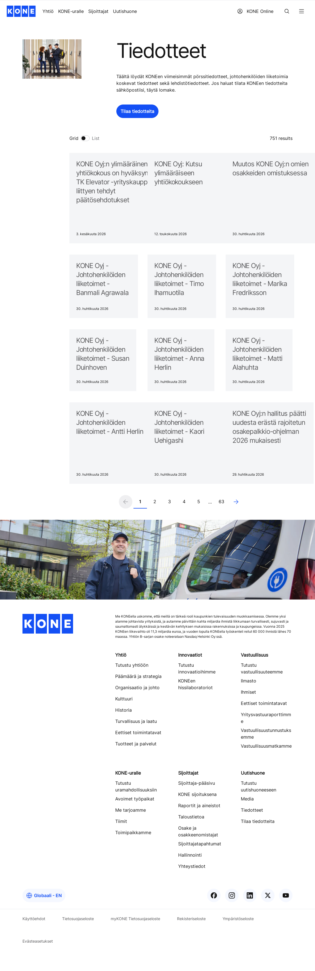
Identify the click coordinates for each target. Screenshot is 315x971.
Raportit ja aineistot (199, 805)
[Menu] (301, 11)
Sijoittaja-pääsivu (196, 783)
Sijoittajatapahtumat (199, 844)
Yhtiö (48, 11)
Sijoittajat (98, 11)
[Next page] (236, 502)
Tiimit (121, 821)
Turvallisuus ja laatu (136, 721)
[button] (137, 111)
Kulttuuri (124, 699)
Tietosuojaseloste (78, 918)
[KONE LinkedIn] (250, 895)
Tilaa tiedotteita (258, 821)
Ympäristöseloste (238, 918)
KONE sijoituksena (197, 794)
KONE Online (255, 11)
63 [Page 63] (221, 501)
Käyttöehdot (33, 918)
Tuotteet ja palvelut (136, 744)
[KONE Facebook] (214, 895)
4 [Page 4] (184, 501)
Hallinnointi (190, 855)
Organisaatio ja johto (137, 687)
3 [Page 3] (169, 501)
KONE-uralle (71, 11)
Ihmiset (248, 692)
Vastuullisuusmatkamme (266, 746)
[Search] (287, 11)
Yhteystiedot (191, 866)
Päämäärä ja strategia (138, 676)
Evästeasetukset (37, 941)
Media (247, 799)
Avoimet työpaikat (134, 799)
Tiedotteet (252, 810)
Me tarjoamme (130, 810)
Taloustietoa (191, 817)
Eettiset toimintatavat (138, 732)
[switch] (84, 138)
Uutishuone (125, 11)
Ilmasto (248, 681)
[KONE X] (268, 895)
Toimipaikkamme (133, 832)
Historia (123, 710)
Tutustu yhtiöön (131, 665)
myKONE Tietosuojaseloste (135, 918)
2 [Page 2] (154, 501)
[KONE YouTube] (286, 895)
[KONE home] (21, 11)
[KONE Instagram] (232, 895)
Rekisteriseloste (191, 918)
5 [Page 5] (198, 501)
